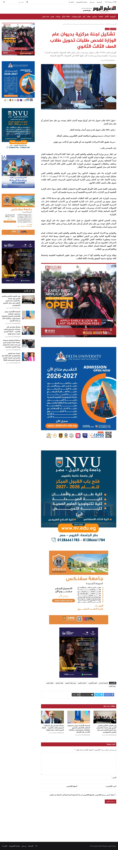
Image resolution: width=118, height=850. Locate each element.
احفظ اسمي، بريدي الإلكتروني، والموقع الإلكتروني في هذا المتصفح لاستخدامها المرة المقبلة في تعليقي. (81, 795)
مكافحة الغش (49, 683)
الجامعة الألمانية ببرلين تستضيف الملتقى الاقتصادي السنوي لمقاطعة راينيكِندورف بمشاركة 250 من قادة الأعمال (78, 728)
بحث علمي (45, 16)
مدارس (94, 16)
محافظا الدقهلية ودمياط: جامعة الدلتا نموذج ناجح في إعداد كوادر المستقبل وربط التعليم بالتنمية (11, 343)
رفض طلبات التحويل (70, 683)
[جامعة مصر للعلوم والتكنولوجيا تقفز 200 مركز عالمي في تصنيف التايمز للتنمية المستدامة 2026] (28, 356)
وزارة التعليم (112, 686)
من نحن (92, 2)
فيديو (52, 16)
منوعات (58, 16)
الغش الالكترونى (92, 683)
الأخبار (107, 16)
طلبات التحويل (59, 683)
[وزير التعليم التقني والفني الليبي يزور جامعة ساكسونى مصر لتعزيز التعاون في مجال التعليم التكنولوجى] (104, 717)
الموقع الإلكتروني (71, 786)
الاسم (114, 777)
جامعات (100, 16)
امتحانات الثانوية (82, 683)
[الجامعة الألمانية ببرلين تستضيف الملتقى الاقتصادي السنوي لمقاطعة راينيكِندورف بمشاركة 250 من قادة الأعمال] (78, 717)
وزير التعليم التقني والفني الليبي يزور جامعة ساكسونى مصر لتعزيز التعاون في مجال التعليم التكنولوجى (106, 728)
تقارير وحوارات (76, 16)
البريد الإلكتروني (110, 786)
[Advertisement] (59, 820)
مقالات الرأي (66, 16)
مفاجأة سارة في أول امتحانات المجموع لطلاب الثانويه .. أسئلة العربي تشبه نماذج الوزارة (53, 727)
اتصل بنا (71, 2)
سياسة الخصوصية (81, 2)
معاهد (89, 16)
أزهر (84, 16)
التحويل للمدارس (103, 683)
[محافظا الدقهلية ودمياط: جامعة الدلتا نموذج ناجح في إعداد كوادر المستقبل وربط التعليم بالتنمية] (28, 343)
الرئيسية (99, 2)
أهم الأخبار (107, 24)
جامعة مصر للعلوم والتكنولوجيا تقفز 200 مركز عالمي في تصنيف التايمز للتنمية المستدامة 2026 (11, 357)
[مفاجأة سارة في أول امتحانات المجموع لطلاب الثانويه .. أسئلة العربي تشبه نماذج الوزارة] (52, 717)
